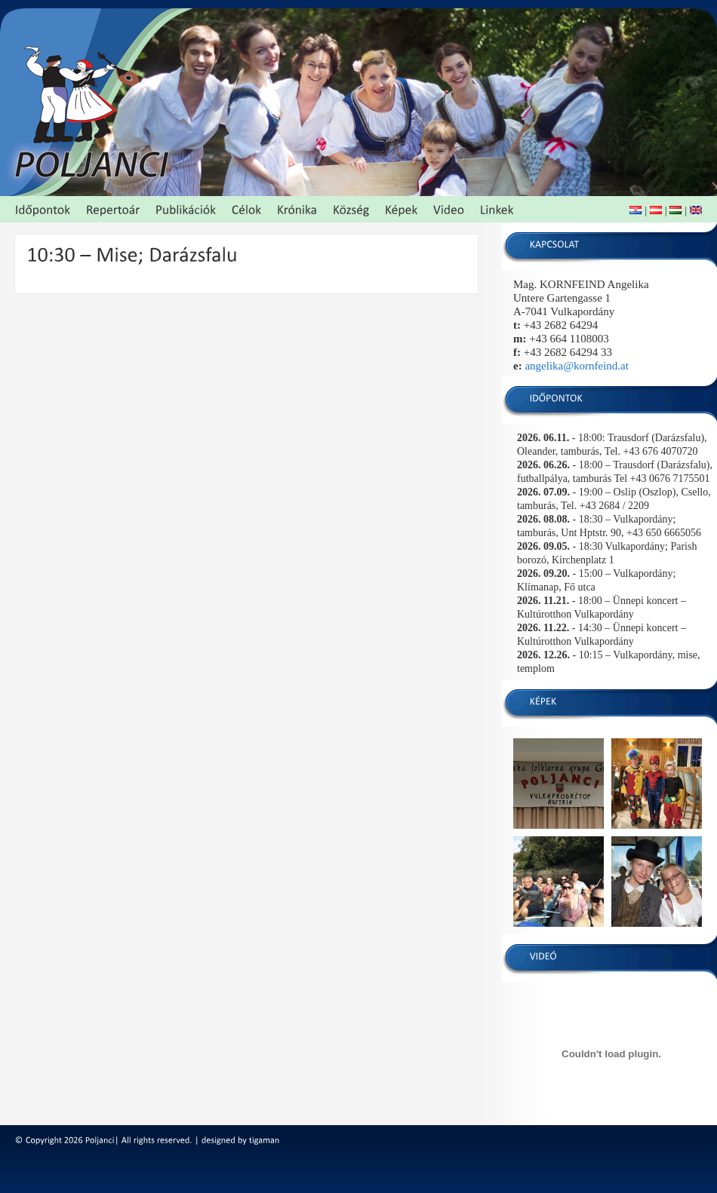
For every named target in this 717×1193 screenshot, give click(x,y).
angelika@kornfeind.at (577, 366)
